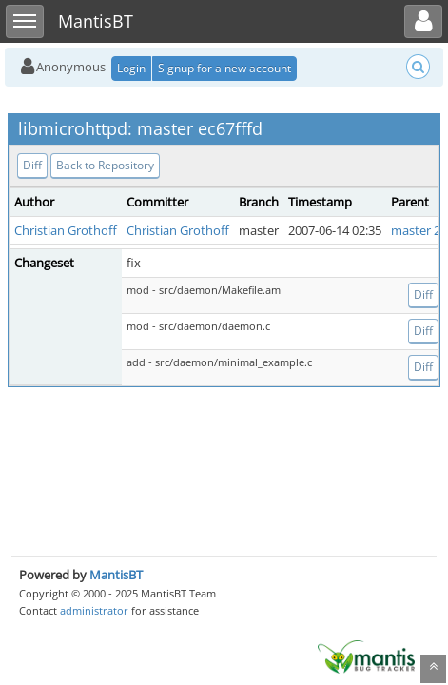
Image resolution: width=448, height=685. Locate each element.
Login (131, 68)
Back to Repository (105, 165)
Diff (32, 165)
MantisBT (116, 574)
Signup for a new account (224, 68)
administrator (94, 610)
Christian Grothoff (65, 230)
